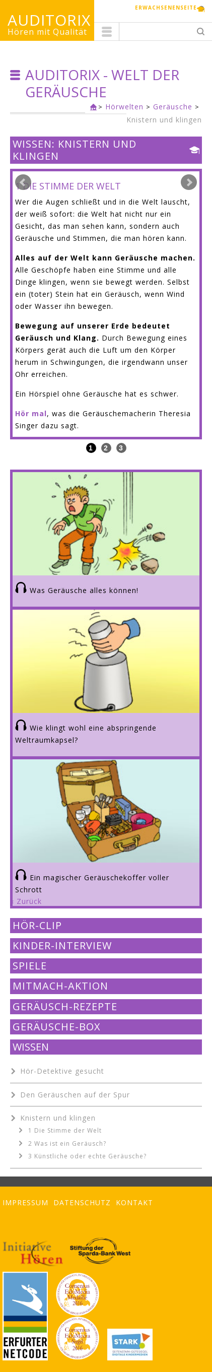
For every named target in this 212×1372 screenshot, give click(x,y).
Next (189, 182)
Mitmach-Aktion (60, 986)
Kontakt (134, 1202)
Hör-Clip (37, 926)
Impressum (25, 1202)
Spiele (30, 966)
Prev (23, 182)
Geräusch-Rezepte (65, 1007)
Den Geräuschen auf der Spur (75, 1094)
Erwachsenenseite (166, 7)
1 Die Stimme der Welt (65, 1130)
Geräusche (172, 106)
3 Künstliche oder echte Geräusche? (87, 1156)
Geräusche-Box (57, 1027)
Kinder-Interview (62, 946)
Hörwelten (124, 106)
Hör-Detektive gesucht (62, 1071)
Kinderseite (91, 107)
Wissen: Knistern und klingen (74, 150)
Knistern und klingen (164, 119)
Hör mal (31, 413)
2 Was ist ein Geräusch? (67, 1143)
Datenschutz (82, 1202)
